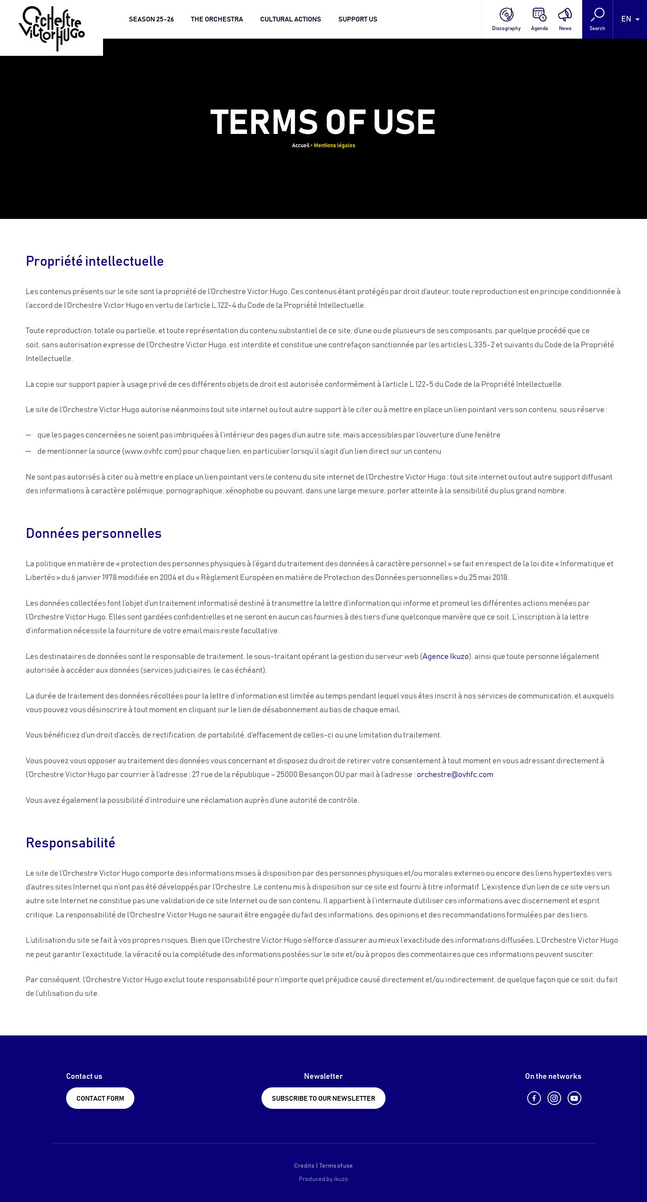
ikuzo (341, 1179)
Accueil (301, 146)
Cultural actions (290, 19)
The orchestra (217, 19)
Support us (357, 19)
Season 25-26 (151, 19)
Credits (304, 1166)
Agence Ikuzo (445, 657)
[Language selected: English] (630, 19)
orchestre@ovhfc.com (455, 775)
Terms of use (336, 1166)
